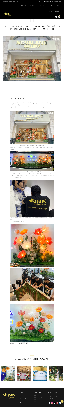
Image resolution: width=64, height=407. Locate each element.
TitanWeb (40, 405)
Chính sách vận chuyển (39, 391)
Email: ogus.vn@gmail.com (56, 1)
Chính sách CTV (37, 393)
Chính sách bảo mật (38, 389)
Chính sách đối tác (37, 395)
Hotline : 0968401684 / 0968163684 (44, 1)
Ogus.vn (22, 401)
